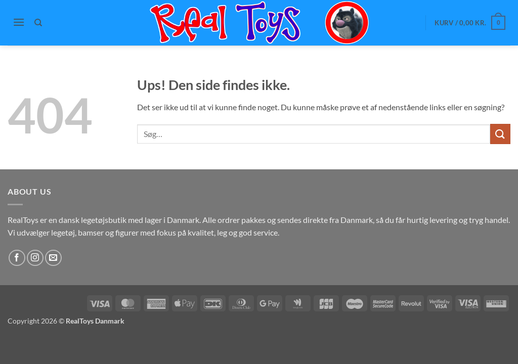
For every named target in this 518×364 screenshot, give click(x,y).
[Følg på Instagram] (35, 258)
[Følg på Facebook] (17, 258)
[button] (19, 22)
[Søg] (39, 22)
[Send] (500, 134)
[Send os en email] (53, 258)
